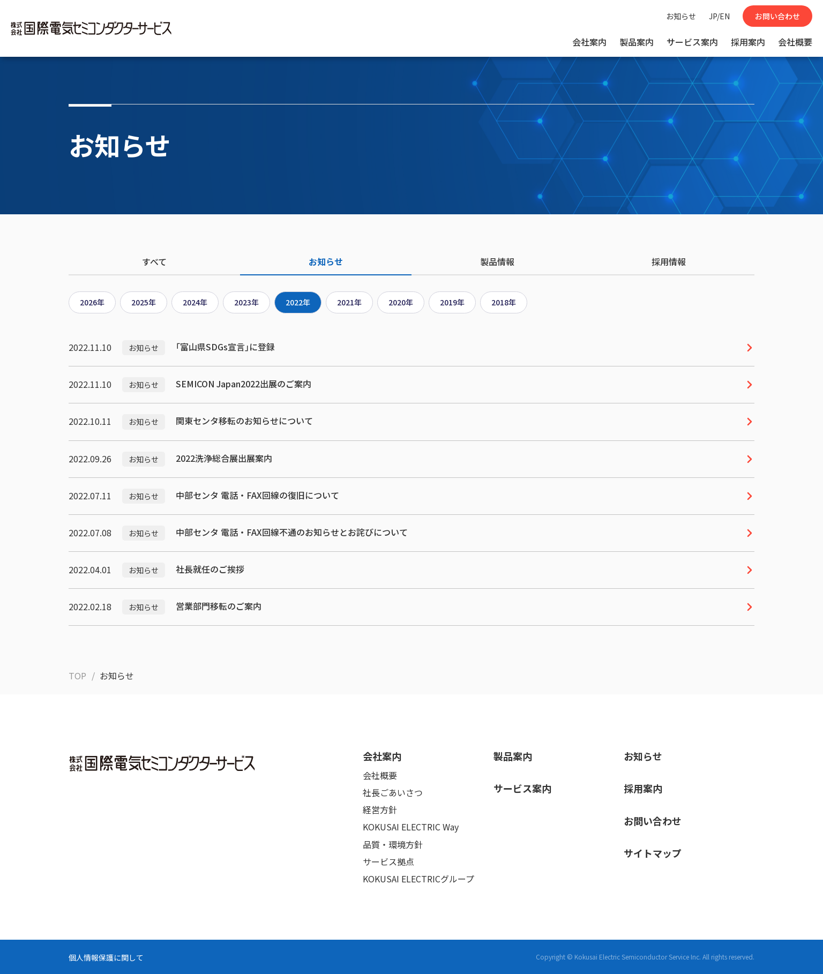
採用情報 (669, 261)
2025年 (143, 302)
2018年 (503, 302)
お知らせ (681, 16)
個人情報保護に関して (106, 957)
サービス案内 (692, 41)
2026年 (92, 302)
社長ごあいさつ (393, 792)
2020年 (400, 302)
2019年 (452, 302)
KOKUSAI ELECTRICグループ (418, 878)
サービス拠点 (388, 861)
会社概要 (795, 41)
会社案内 (589, 41)
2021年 (349, 302)
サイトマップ (653, 853)
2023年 (246, 302)
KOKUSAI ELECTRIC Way (411, 826)
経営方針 (380, 809)
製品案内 (636, 41)
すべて (154, 261)
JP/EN (719, 16)
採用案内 (748, 41)
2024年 (195, 302)
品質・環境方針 (393, 844)
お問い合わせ (777, 16)
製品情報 (497, 261)
